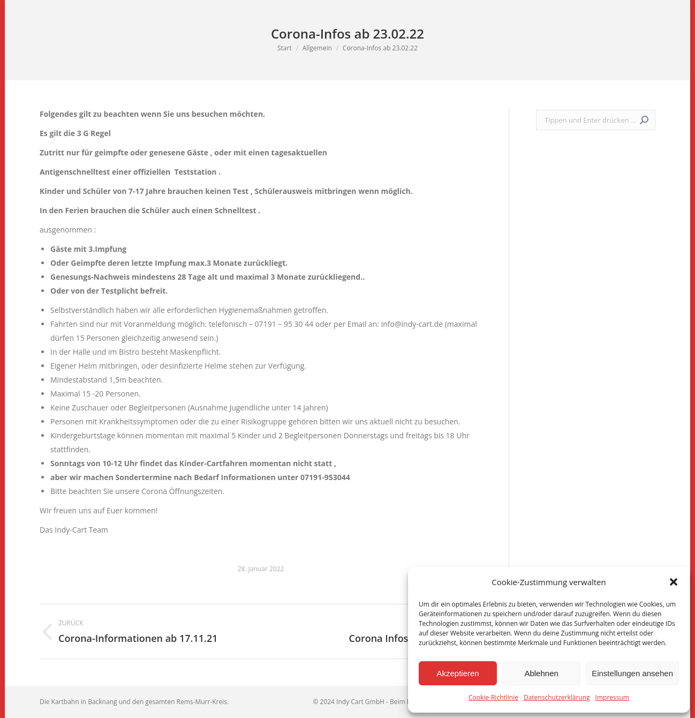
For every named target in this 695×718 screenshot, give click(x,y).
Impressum (612, 697)
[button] (673, 582)
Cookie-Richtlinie (493, 697)
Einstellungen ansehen (632, 673)
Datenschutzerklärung (557, 697)
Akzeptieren (457, 673)
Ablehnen (541, 673)
